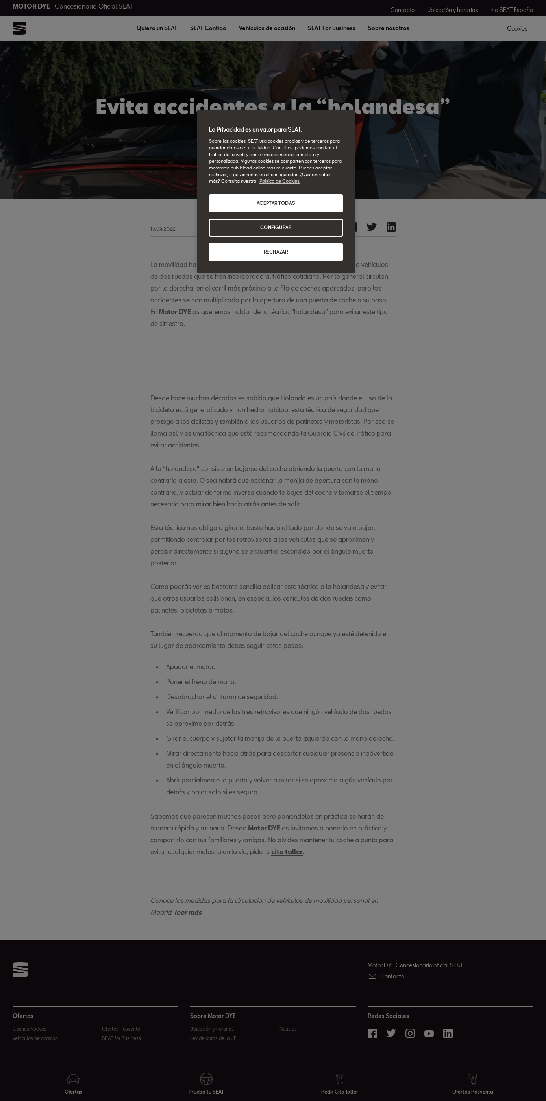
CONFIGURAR (276, 227)
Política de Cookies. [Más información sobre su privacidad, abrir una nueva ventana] (279, 181)
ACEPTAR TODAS (276, 203)
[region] (276, 191)
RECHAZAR (276, 251)
